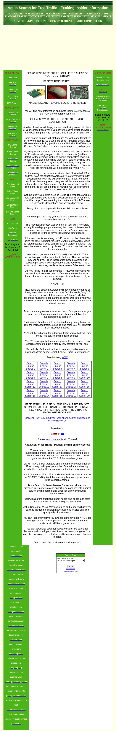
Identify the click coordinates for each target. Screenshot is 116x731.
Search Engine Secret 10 (84, 375)
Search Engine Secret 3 (57, 366)
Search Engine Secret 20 (84, 393)
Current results (70, 569)
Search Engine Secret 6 (30, 375)
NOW (65, 357)
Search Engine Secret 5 (84, 366)
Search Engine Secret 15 (84, 384)
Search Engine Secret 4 (71, 366)
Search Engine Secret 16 (30, 393)
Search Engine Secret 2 (43, 366)
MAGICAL (34, 103)
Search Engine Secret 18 (57, 393)
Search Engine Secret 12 (44, 384)
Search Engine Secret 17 (44, 393)
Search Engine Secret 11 (30, 384)
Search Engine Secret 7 (43, 375)
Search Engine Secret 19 (71, 393)
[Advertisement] (58, 48)
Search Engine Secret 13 (57, 384)
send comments (54, 439)
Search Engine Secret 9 (71, 375)
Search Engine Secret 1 (30, 366)
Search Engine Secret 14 (71, 384)
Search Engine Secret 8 (57, 375)
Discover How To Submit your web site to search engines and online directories (57, 419)
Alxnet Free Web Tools (71, 571)
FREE (28, 404)
